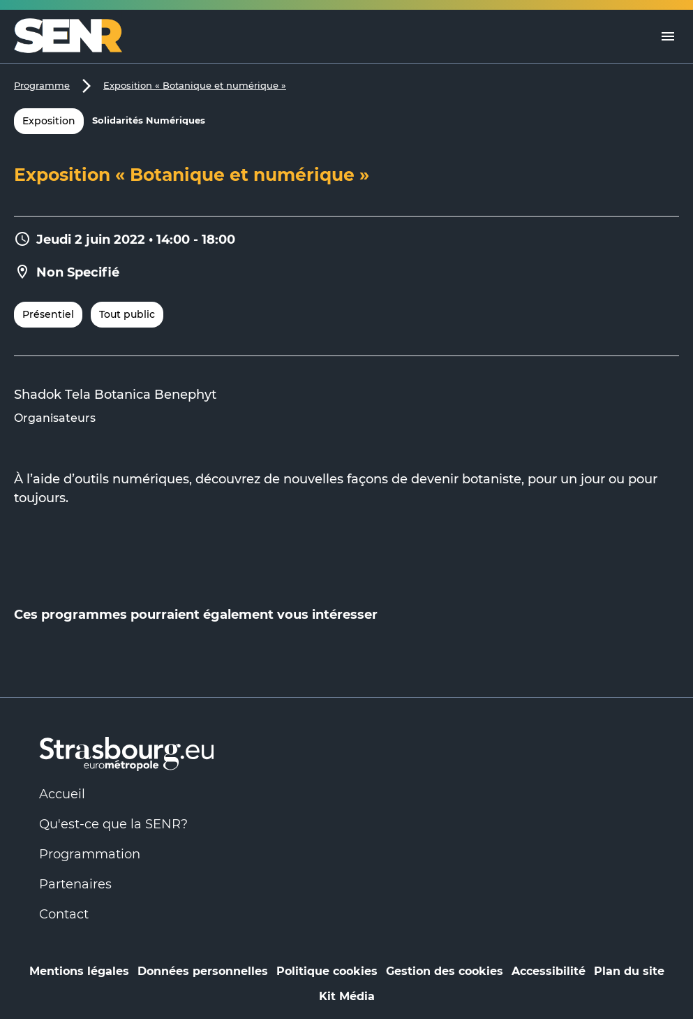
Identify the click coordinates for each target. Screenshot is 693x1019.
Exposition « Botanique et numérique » (194, 85)
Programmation (89, 854)
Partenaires (75, 884)
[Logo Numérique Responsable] (73, 36)
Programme (42, 85)
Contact (64, 914)
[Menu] (668, 36)
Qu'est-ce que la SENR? (113, 824)
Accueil (62, 794)
